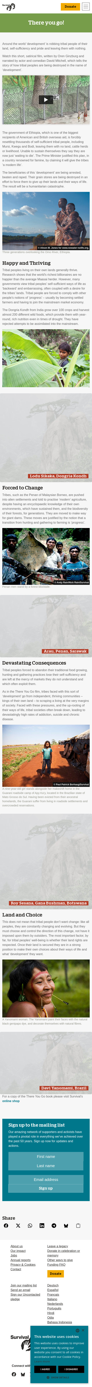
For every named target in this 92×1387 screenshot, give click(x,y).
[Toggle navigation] (86, 6)
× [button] (82, 1330)
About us (17, 1246)
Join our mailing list (24, 1285)
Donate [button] (70, 6)
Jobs (14, 1255)
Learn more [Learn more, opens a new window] (42, 1361)
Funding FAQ (56, 1264)
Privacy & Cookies (23, 1264)
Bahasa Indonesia (59, 1322)
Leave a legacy (57, 1246)
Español (53, 1290)
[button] (59, 1377)
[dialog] (59, 1354)
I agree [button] (45, 1369)
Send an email (20, 1290)
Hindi (50, 1313)
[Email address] (46, 1179)
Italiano (52, 1299)
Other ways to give (60, 1260)
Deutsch (53, 1285)
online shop (11, 1101)
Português (54, 1308)
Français (53, 1294)
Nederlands (55, 1303)
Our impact (18, 1251)
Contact (16, 1269)
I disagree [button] (71, 1369)
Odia (50, 1317)
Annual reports (21, 1260)
